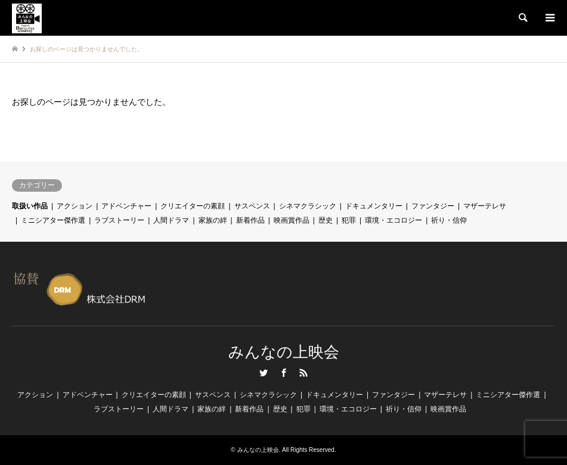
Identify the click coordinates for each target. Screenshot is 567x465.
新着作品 (250, 220)
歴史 (325, 220)
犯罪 (349, 220)
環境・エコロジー (393, 220)
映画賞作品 (291, 220)
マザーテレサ (484, 206)
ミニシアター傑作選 (53, 220)
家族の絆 (213, 220)
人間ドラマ (171, 220)
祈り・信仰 (449, 220)
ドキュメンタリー (373, 206)
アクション (74, 206)
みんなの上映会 (283, 352)
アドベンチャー (126, 206)
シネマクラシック (307, 206)
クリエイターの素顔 (192, 206)
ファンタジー (432, 206)
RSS (303, 373)
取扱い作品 (30, 206)
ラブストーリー (119, 220)
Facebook (284, 373)
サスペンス (252, 206)
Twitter (263, 373)
